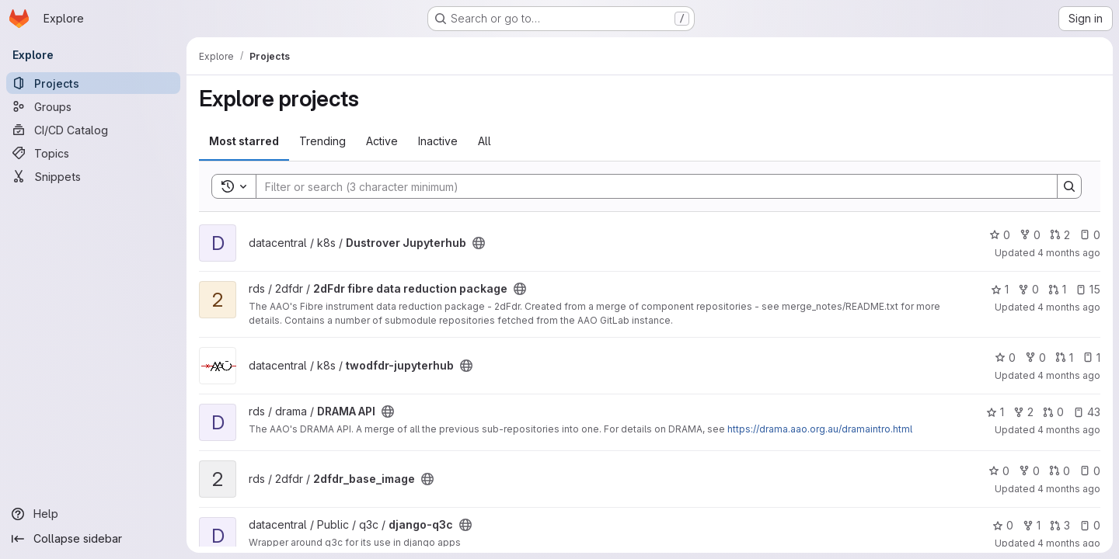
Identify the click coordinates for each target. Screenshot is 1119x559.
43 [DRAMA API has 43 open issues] (1086, 411)
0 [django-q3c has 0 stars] (1002, 525)
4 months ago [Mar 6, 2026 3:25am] (1068, 375)
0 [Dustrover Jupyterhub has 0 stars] (999, 234)
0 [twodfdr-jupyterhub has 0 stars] (1005, 357)
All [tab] (484, 141)
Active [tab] (382, 141)
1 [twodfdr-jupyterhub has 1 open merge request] (1064, 357)
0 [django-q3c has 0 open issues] (1089, 525)
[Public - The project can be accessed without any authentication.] (478, 243)
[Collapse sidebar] (93, 539)
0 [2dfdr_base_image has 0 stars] (998, 470)
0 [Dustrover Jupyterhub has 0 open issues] (1089, 234)
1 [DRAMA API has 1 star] (995, 411)
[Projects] (93, 83)
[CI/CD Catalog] (93, 130)
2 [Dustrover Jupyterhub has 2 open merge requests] (1060, 234)
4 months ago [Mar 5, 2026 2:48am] (1068, 430)
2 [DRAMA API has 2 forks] (1023, 411)
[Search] (649, 186)
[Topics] (93, 153)
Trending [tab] (322, 141)
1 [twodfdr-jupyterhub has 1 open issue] (1091, 357)
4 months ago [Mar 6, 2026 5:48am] (1068, 307)
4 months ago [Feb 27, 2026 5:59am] (1068, 543)
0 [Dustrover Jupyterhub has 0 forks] (1030, 234)
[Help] (93, 514)
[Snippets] (93, 176)
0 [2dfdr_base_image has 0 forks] (1029, 470)
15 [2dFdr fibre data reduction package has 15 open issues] (1087, 289)
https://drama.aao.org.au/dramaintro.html (819, 429)
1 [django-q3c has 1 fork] (1032, 525)
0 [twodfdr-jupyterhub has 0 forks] (1035, 357)
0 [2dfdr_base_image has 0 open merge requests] (1059, 470)
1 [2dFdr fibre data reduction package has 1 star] (1000, 289)
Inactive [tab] (438, 141)
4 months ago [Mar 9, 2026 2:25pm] (1068, 253)
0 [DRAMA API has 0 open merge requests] (1053, 411)
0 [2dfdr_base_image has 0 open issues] (1089, 470)
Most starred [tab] (244, 141)
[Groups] (93, 106)
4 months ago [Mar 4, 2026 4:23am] (1068, 489)
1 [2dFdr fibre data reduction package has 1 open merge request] (1057, 289)
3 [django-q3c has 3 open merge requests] (1060, 525)
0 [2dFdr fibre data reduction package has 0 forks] (1028, 289)
